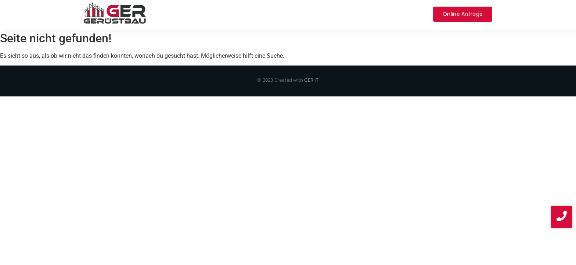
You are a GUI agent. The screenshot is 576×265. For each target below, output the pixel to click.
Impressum (379, 14)
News (414, 14)
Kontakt (341, 14)
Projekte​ (307, 14)
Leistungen (203, 14)
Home (167, 14)
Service (239, 14)
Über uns (272, 14)
